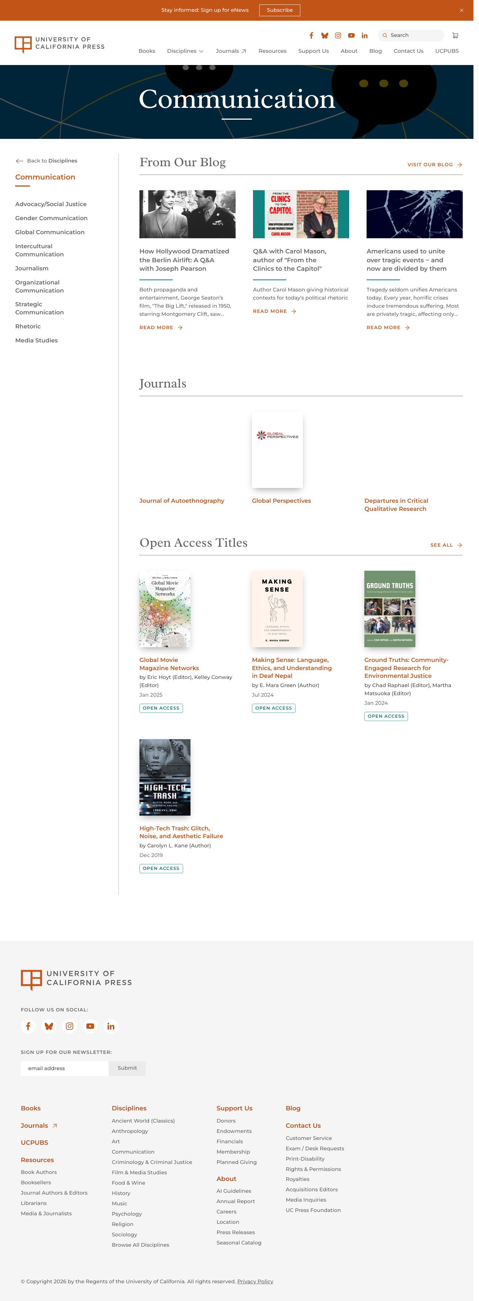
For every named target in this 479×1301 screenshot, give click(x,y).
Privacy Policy (255, 1281)
